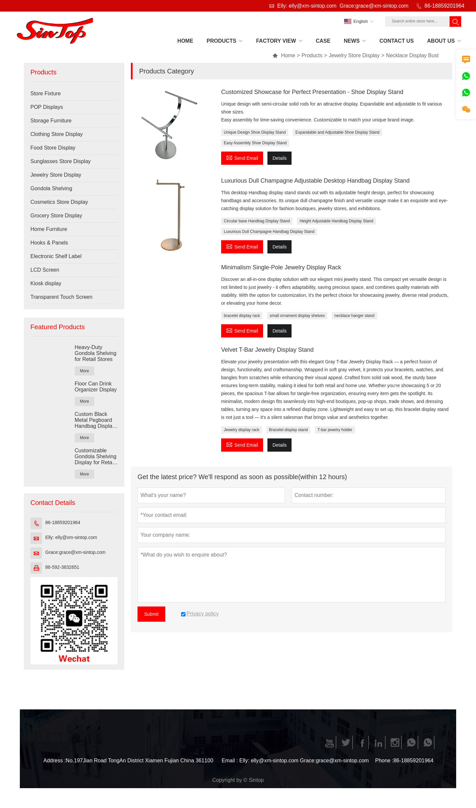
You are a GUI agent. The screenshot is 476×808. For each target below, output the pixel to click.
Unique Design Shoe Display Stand (255, 132)
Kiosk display (45, 283)
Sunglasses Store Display (60, 161)
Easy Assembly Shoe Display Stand (255, 143)
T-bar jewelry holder (334, 429)
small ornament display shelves (297, 315)
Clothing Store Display (56, 134)
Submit (151, 614)
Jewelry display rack (241, 429)
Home (283, 55)
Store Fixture (45, 93)
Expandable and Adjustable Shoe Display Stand (337, 132)
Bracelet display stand (288, 429)
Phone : (384, 760)
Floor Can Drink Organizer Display (96, 386)
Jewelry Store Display (354, 55)
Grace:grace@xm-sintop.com (373, 6)
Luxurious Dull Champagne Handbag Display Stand (269, 231)
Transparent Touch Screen (61, 297)
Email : (230, 760)
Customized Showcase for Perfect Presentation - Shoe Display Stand (312, 92)
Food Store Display (52, 148)
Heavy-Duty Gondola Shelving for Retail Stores (95, 353)
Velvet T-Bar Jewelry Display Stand (267, 349)
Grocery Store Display (56, 215)
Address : (54, 760)
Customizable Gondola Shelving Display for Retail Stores (95, 457)
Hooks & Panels (49, 243)
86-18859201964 (444, 6)
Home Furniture (48, 229)
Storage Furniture (51, 120)
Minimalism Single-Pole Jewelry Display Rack (281, 267)
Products (311, 55)
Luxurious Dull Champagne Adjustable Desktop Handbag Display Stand (315, 180)
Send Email (242, 157)
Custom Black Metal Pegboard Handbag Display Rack (95, 420)
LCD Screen (44, 270)
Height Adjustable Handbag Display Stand (336, 221)
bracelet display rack (242, 315)
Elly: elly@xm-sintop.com (307, 6)
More (84, 371)
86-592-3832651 (62, 567)
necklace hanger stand (355, 315)
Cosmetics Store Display (59, 202)
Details (279, 158)
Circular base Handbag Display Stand (257, 221)
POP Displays (46, 107)
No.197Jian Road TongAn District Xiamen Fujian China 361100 (139, 760)
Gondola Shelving (51, 188)
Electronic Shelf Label (56, 256)
